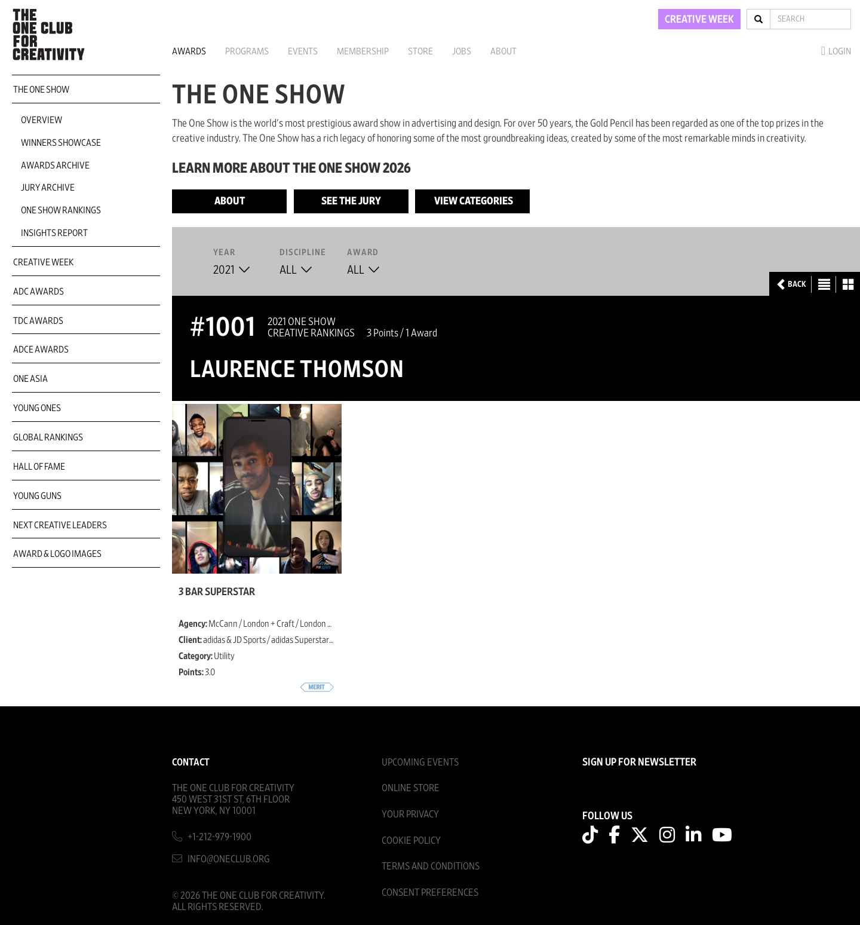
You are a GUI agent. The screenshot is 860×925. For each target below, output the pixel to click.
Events (303, 51)
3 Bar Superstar (217, 592)
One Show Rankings (61, 210)
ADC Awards (38, 291)
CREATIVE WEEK (699, 19)
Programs (247, 51)
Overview (41, 120)
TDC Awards (38, 321)
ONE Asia (30, 379)
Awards (189, 51)
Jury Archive (48, 187)
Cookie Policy (411, 840)
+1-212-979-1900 (219, 837)
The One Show (41, 89)
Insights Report (54, 233)
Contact (191, 762)
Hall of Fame (39, 466)
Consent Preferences (430, 892)
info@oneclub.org (229, 859)
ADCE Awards (41, 349)
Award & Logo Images (57, 554)
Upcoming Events (420, 762)
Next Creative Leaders (60, 525)
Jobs (461, 51)
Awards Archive (55, 165)
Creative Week (43, 262)
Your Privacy (410, 814)
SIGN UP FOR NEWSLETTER (639, 762)
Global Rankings (48, 437)
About (503, 51)
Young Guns (37, 496)
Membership (363, 51)
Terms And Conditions (431, 866)
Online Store (411, 788)
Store (420, 51)
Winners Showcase (61, 143)
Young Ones (37, 408)
